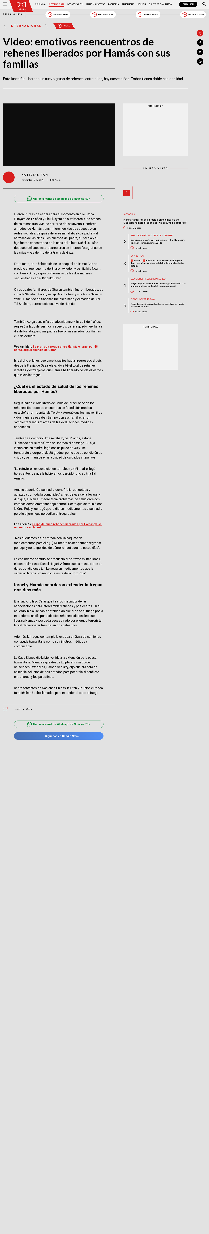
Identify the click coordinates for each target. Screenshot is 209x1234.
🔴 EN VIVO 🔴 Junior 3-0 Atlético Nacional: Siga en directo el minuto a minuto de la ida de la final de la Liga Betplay (157, 263)
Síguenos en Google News (59, 736)
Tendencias (128, 4)
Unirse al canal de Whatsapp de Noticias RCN (58, 198)
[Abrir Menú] (5, 4)
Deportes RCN (75, 4)
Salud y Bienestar (95, 4)
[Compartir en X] (200, 52)
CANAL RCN (188, 4)
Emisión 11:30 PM (193, 14)
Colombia (40, 4)
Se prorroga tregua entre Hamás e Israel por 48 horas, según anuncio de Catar (56, 348)
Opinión (141, 4)
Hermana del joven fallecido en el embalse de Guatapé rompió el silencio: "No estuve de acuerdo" (155, 221)
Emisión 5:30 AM (58, 14)
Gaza (29, 709)
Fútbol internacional (143, 299)
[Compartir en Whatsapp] (200, 61)
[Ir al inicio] (21, 6)
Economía (113, 4)
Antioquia (129, 214)
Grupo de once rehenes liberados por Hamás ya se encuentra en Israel (58, 525)
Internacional (56, 4)
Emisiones (13, 14)
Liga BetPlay (138, 256)
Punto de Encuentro (160, 4)
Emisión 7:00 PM (148, 14)
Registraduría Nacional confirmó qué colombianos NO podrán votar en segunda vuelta (158, 241)
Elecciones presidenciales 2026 (149, 279)
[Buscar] (204, 4)
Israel (17, 709)
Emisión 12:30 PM (103, 14)
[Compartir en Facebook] (200, 42)
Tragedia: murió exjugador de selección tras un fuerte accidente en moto (157, 305)
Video (64, 26)
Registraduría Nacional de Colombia (152, 235)
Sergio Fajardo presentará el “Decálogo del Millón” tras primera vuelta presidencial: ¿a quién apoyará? (158, 284)
